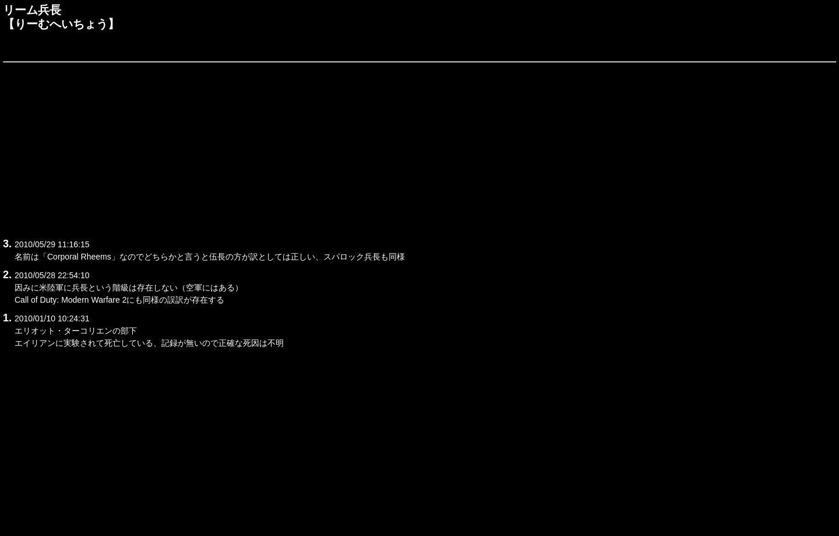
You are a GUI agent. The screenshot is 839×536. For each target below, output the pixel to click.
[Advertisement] (352, 148)
